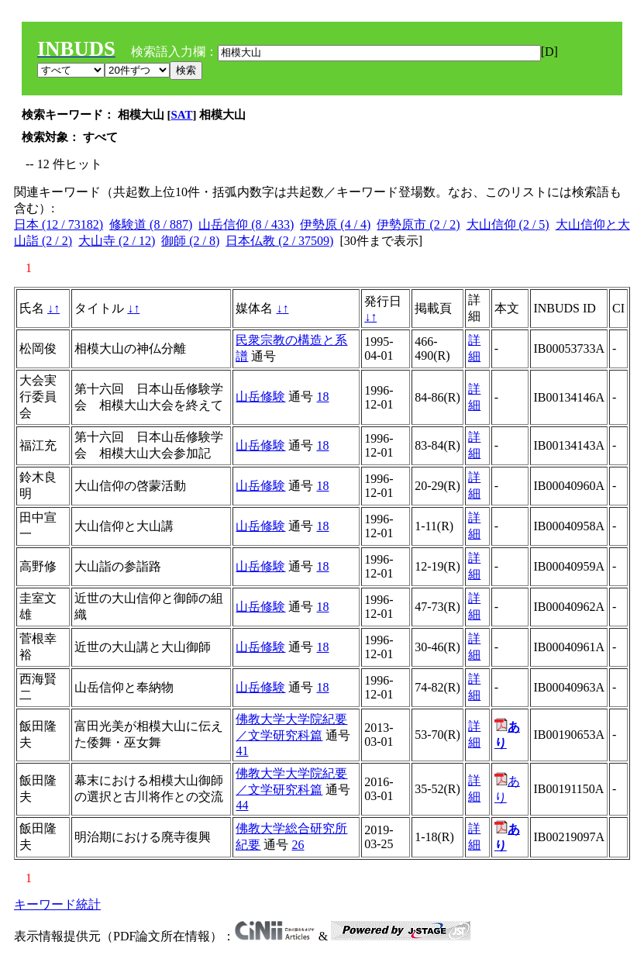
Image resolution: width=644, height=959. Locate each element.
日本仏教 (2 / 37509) (279, 240)
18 (322, 396)
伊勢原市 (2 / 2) (418, 224)
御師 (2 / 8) (190, 240)
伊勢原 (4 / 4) (335, 224)
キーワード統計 (57, 904)
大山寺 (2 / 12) (116, 240)
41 (242, 750)
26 (297, 844)
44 (242, 805)
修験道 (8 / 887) (150, 224)
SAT (182, 115)
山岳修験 (260, 396)
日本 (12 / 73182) (58, 224)
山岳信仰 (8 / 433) (246, 224)
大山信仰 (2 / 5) (508, 224)
